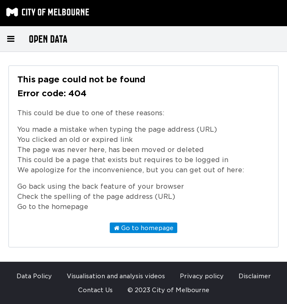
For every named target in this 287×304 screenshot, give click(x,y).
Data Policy (34, 276)
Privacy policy (202, 276)
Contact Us (95, 290)
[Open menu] (10, 39)
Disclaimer (254, 276)
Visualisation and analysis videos (116, 276)
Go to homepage (143, 228)
